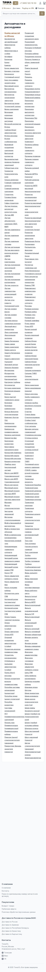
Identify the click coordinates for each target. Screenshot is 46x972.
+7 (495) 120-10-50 (28, 3)
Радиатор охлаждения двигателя (30, 235)
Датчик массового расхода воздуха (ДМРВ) (12, 253)
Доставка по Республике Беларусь (15, 928)
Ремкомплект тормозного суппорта (30, 300)
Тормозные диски (32, 497)
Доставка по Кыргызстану (12, 934)
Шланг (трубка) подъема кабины (32, 724)
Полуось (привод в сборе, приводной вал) (32, 62)
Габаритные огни (11, 168)
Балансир (8, 59)
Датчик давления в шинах (12, 231)
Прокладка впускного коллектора (29, 103)
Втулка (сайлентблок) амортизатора (10, 130)
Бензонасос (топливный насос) (12, 75)
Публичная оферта (9, 909)
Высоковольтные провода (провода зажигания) (12, 162)
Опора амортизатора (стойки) (10, 626)
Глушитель (9, 194)
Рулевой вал (30, 318)
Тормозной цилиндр (33, 491)
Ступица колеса (31, 438)
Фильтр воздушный (32, 605)
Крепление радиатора (9, 442)
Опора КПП (9, 634)
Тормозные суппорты (29, 509)
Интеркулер (9, 370)
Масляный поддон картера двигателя (12, 498)
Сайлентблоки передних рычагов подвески (32, 364)
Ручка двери (30, 323)
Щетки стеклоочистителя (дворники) (32, 746)
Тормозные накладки (29, 504)
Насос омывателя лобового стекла (12, 577)
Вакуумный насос (12, 86)
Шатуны (28, 690)
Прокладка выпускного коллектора (29, 112)
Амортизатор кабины (10, 46)
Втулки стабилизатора (11, 140)
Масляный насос (11, 488)
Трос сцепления (31, 552)
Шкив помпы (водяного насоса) (32, 709)
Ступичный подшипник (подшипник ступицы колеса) (31, 445)
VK (4, 959)
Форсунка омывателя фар (31, 653)
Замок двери (10, 344)
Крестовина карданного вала (11, 448)
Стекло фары (30, 414)
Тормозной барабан (33, 485)
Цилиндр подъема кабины (32, 683)
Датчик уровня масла (11, 310)
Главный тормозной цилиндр (13, 184)
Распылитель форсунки (30, 248)
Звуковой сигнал (11, 365)
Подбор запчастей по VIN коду (12, 34)
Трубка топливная (32, 561)
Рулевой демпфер (32, 320)
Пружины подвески (32, 156)
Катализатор (10, 385)
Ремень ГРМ (30, 285)
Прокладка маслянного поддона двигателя (33, 130)
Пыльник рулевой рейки (32, 169)
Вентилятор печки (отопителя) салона (13, 104)
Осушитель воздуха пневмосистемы (12, 650)
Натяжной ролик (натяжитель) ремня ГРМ (13, 611)
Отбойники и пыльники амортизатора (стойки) (10, 665)
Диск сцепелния (11, 332)
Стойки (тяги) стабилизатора (31, 421)
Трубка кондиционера (31, 556)
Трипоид (28, 538)
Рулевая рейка (31, 312)
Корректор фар (11, 438)
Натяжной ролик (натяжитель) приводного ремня (12, 602)
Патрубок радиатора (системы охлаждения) (10, 706)
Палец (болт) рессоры (10, 674)
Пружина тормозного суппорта (29, 150)
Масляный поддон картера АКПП (12, 492)
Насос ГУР (9, 573)
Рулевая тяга (30, 315)
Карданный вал (11, 379)
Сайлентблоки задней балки (31, 342)
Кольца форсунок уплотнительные (11, 413)
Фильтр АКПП (30, 602)
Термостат (29, 458)
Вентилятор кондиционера (10, 90)
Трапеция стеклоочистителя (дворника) (32, 520)
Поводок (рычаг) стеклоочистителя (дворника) (12, 740)
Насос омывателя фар (12, 583)
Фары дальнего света (31, 574)
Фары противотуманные (32, 586)
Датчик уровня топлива (11, 316)
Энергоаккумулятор (33, 758)
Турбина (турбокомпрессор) (32, 565)
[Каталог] (15, 3)
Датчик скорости (11, 285)
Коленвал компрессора (10, 407)
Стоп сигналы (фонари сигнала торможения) (31, 429)
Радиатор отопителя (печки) (32, 228)
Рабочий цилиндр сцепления (32, 181)
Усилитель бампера (33, 570)
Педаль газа (9, 723)
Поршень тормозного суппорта (29, 83)
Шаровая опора (31, 687)
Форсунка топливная (29, 659)
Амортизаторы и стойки (11, 52)
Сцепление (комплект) (29, 454)
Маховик (8, 502)
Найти (42, 13)
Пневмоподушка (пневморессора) (11, 727)
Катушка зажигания (13, 388)
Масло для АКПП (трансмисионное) (12, 480)
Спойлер (28, 409)
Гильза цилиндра (11, 180)
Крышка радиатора (12, 461)
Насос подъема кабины (11, 589)
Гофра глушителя (11, 203)
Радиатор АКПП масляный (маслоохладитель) (32, 188)
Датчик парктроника (10, 260)
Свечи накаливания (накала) (33, 389)
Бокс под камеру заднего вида (11, 81)
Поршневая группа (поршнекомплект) (32, 90)
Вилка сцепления (12, 109)
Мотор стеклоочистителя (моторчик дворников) (12, 510)
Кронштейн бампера (13, 453)
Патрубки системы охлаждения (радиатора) (12, 690)
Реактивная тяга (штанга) (31, 260)
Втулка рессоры (11, 136)
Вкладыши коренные (9, 113)
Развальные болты (32, 241)
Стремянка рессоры (33, 435)
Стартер (28, 412)
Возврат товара (8, 906)
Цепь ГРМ (29, 673)
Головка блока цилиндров (10, 198)
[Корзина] (44, 3)
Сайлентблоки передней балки (31, 357)
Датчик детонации (12, 247)
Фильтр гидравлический (31, 609)
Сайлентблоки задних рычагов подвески (31, 350)
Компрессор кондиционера (10, 424)
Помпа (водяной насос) (31, 69)
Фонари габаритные (33, 634)
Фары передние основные (31, 580)
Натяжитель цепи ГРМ (12, 594)
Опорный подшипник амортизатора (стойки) (10, 641)
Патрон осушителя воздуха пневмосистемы (12, 681)
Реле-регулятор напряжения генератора (31, 279)
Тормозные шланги (32, 514)
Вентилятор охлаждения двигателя (10, 97)
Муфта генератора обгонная (12, 530)
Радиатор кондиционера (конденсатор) (31, 197)
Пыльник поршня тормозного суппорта (32, 162)
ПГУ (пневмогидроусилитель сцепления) (13, 717)
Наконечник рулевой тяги (13, 542)
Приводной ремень (32, 98)
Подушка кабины (32, 54)
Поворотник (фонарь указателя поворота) (13, 749)
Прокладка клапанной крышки (32, 122)
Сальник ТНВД (31, 373)
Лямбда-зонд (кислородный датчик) (10, 467)
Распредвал (30, 244)
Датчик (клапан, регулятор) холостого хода (11, 209)
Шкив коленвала (31, 696)
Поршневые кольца (32, 95)
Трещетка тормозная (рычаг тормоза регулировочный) (32, 530)
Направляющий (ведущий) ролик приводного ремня (12, 558)
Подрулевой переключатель (31, 43)
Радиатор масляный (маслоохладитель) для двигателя (33, 221)
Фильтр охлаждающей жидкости (31, 623)
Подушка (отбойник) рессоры (33, 49)
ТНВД (27, 461)
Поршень (28, 77)
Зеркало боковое (11, 367)
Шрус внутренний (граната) (32, 732)
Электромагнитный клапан (32, 753)
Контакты (5, 891)
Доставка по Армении (10, 925)
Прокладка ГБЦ (31, 118)
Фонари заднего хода (31, 638)
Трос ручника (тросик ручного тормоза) (31, 546)
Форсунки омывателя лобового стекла (31, 667)
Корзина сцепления (12, 435)
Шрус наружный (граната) (31, 738)
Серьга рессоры (31, 394)
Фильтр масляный (32, 617)
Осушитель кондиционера (10, 656)
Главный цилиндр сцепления (12, 190)
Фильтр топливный (32, 632)
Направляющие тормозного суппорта (11, 549)
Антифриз (8, 56)
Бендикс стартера (12, 71)
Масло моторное (11, 485)
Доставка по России (9, 922)
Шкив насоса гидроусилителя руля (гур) (31, 702)
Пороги (27, 74)
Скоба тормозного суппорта (32, 398)
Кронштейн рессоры (13, 458)
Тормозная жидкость (29, 480)
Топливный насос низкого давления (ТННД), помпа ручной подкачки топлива (32, 470)
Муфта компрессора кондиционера (13, 536)
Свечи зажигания (32, 385)
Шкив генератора (32, 693)
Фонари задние (31, 643)
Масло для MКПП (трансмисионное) (12, 474)
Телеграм (40, 8)
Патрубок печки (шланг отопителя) (12, 697)
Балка (7, 62)
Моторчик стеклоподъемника (12, 518)
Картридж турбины (12, 382)
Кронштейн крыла (12, 456)
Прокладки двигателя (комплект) (29, 139)
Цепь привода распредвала (30, 677)
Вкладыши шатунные (9, 119)
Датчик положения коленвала (12, 275)
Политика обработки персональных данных (19, 912)
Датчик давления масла (12, 237)
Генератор (9, 171)
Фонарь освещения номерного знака (32, 647)
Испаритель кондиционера (10, 374)
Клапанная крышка (12, 391)
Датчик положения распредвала (12, 281)
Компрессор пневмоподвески (11, 430)
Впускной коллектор (13, 124)
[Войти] (40, 3)
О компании (6, 888)
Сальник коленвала (33, 370)
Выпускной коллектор (9, 154)
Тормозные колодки (33, 499)
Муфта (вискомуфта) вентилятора (13, 524)
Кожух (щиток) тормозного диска (12, 398)
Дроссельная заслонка (10, 336)
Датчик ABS (9, 215)
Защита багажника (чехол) (12, 354)
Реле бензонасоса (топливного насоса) (33, 272)
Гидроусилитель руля (11, 175)
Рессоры (28, 306)
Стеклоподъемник (32, 417)
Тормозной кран (31, 488)
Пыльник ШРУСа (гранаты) (31, 175)
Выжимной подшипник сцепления (9, 147)
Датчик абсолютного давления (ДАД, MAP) (11, 222)
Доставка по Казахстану (11, 931)
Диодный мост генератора (11, 327)
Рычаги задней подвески (31, 330)
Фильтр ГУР (29, 614)
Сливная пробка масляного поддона (33, 404)
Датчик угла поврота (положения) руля (12, 303)
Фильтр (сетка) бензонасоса (31, 597)
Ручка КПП (29, 326)
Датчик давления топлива (12, 242)
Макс (5, 956)
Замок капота (10, 350)
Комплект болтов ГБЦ (11, 418)
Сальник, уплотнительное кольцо (31, 379)
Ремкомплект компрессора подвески (30, 291)
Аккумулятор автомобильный (11, 40)
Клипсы (8, 394)
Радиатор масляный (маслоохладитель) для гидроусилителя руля (33, 209)
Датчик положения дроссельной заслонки (12, 268)
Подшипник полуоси (33, 56)
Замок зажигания (12, 347)
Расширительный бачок (32, 254)
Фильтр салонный (32, 629)
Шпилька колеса (31, 728)
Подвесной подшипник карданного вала (32, 36)
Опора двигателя (12, 632)
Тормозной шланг (32, 494)
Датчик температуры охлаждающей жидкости (10, 292)
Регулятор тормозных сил (31, 266)
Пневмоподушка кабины (11, 732)
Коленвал (8, 403)
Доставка (16, 8)
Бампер (8, 65)
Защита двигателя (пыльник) (12, 360)
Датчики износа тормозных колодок (13, 322)
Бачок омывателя (12, 68)
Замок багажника (12, 341)
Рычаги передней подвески (32, 336)
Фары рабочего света (31, 592)
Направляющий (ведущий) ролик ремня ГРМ (11, 567)
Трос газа (28, 541)
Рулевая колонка (32, 309)
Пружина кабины (32, 145)
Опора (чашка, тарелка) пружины (12, 618)
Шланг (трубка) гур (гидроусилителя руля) (32, 717)
